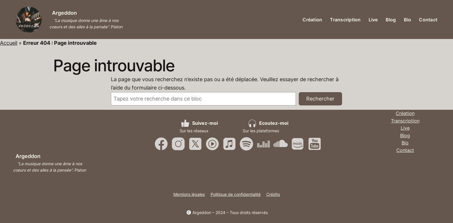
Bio (405, 143)
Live (405, 128)
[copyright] (188, 212)
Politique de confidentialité (236, 194)
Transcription (405, 121)
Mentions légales (189, 194)
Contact (405, 150)
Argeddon (64, 13)
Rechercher (320, 99)
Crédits (273, 194)
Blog (405, 135)
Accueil (8, 43)
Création (405, 113)
